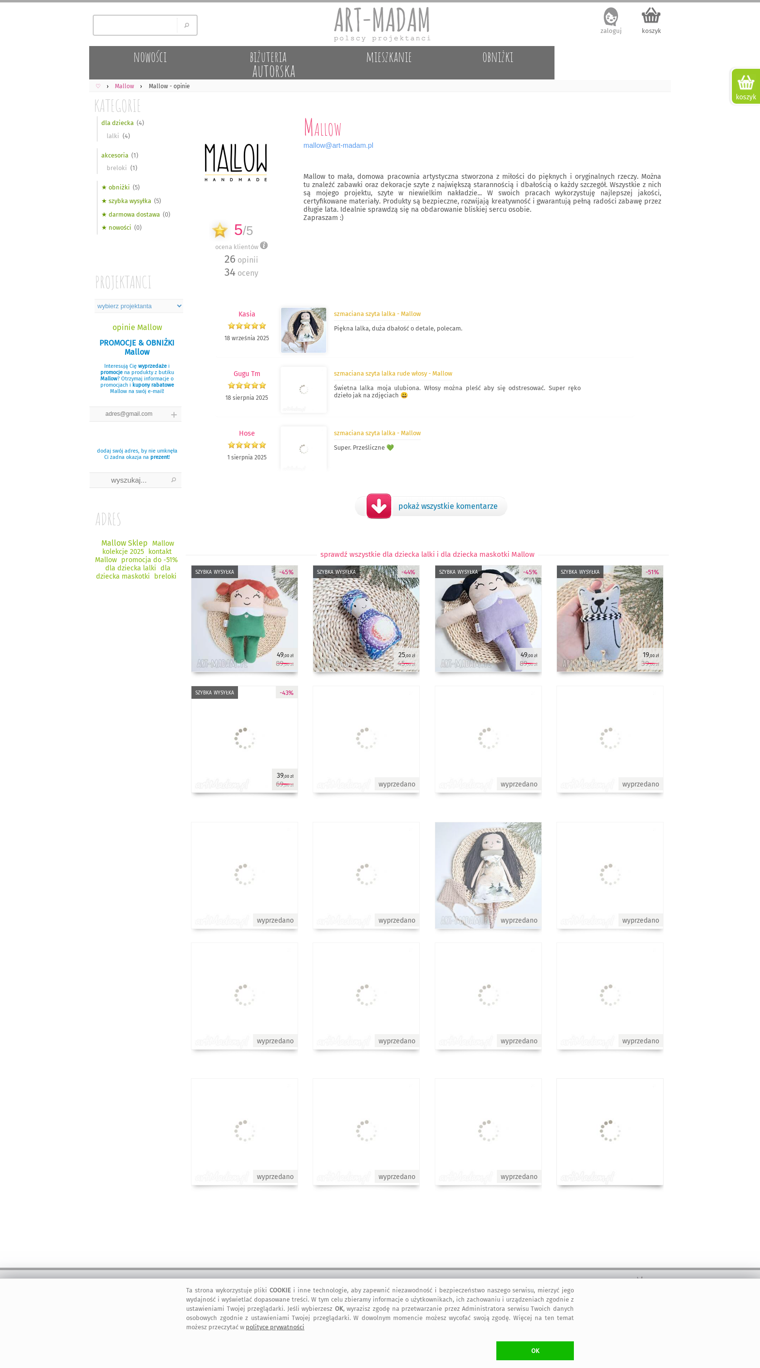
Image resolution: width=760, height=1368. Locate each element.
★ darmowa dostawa (130, 214)
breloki (117, 168)
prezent (159, 457)
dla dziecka (117, 122)
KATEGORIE (117, 105)
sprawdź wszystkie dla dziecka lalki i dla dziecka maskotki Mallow (427, 554)
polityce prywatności (275, 1327)
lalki (113, 136)
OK (535, 1350)
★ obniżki (115, 187)
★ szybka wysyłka (126, 200)
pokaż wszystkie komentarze (448, 506)
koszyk (651, 30)
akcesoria (114, 155)
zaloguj (611, 30)
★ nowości (116, 227)
